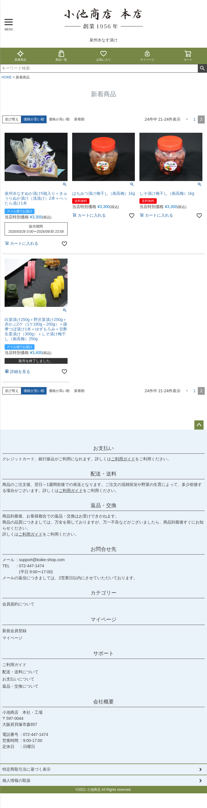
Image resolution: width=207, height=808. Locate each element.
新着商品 (20, 55)
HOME (6, 77)
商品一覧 (61, 55)
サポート (103, 653)
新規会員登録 (14, 630)
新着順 (79, 119)
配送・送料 (103, 474)
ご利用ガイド (123, 459)
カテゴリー (103, 593)
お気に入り (103, 55)
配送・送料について (20, 672)
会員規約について (18, 604)
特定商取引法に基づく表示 (26, 769)
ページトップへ (199, 425)
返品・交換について (20, 686)
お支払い (103, 448)
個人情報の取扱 (16, 780)
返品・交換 (103, 505)
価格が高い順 (59, 119)
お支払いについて (18, 679)
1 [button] (194, 119)
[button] (187, 119)
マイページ (147, 55)
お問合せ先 (103, 549)
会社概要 (103, 702)
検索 (202, 68)
